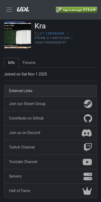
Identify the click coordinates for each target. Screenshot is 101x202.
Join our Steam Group (50, 104)
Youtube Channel (50, 162)
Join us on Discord (50, 133)
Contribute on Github (50, 118)
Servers (50, 176)
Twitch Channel (50, 147)
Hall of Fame (50, 191)
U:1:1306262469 (52, 33)
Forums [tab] (29, 62)
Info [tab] (11, 62)
